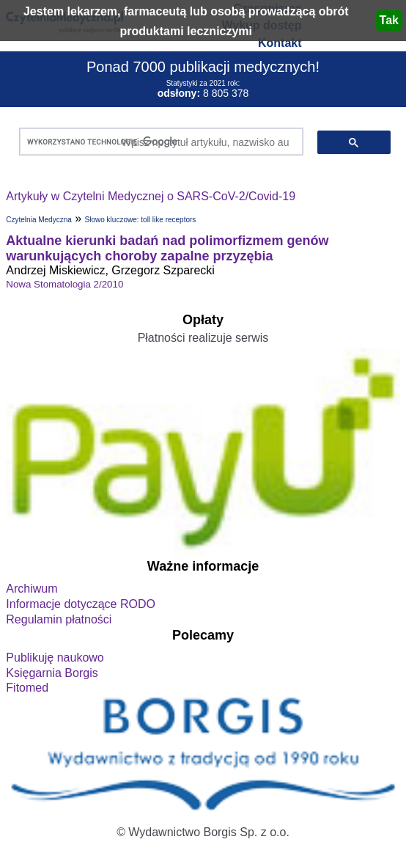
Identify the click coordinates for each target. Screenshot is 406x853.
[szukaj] (157, 142)
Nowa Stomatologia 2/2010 (64, 284)
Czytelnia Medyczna (38, 220)
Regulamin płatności (58, 619)
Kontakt (280, 43)
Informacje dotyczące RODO (80, 604)
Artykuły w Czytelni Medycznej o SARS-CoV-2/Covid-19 (150, 196)
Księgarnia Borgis (51, 673)
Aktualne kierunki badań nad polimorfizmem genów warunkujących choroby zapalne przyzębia (167, 248)
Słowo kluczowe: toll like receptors (140, 220)
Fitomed (27, 687)
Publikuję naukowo (54, 657)
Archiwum (31, 588)
